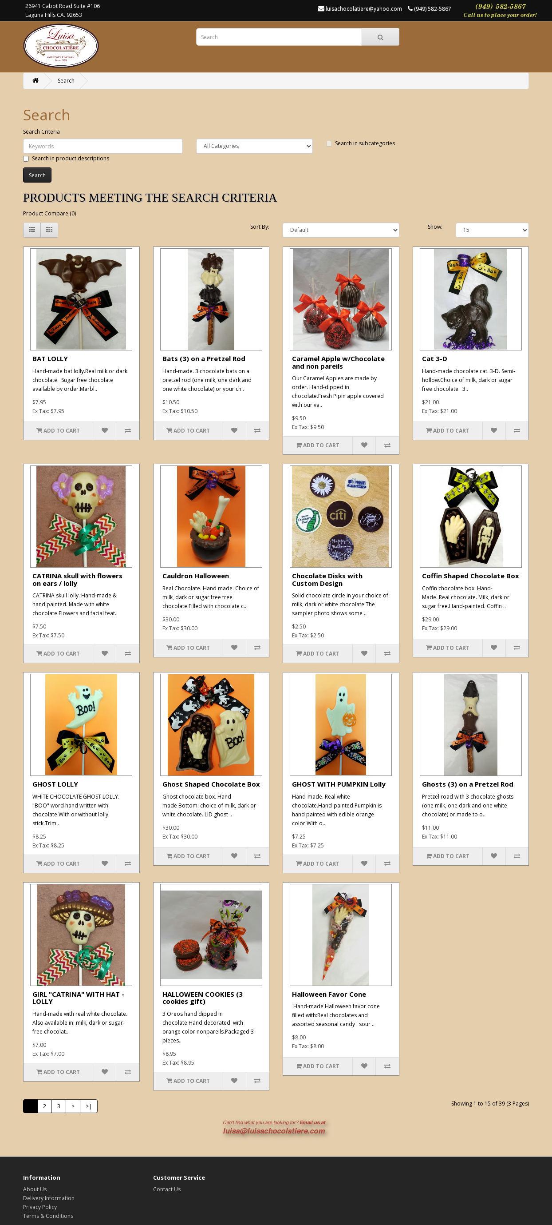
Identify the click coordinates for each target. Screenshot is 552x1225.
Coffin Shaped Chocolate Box (470, 575)
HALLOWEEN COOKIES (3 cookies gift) (202, 998)
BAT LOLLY (50, 358)
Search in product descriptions (66, 158)
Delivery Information (49, 1198)
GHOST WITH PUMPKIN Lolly (339, 784)
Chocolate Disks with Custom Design (327, 579)
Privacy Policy (40, 1207)
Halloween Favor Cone (329, 994)
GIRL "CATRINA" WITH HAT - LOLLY (78, 998)
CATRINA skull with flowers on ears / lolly (77, 579)
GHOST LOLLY (55, 784)
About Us (35, 1189)
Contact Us (167, 1189)
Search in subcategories (360, 143)
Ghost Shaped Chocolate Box (211, 784)
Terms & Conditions (48, 1216)
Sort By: (259, 227)
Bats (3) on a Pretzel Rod (203, 358)
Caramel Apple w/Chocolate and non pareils (338, 362)
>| (89, 1106)
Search (66, 80)
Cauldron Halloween (195, 575)
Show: (435, 227)
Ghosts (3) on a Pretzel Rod (467, 784)
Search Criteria (41, 131)
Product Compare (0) (49, 213)
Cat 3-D (434, 358)
